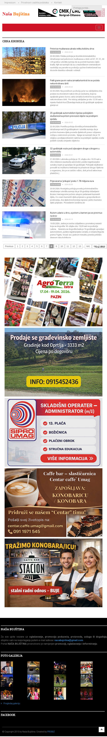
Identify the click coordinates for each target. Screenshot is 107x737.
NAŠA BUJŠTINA (12, 629)
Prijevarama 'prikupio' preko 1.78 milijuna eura (72, 181)
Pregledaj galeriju (10, 703)
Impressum (10, 2)
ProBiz (51, 731)
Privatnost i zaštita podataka (35, 2)
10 (62, 246)
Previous (9, 246)
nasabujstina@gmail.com (68, 640)
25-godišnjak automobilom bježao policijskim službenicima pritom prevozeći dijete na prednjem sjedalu (74, 116)
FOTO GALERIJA (12, 655)
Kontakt (58, 2)
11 (68, 246)
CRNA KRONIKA (13, 41)
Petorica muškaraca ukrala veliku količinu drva (72, 48)
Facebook (8, 715)
